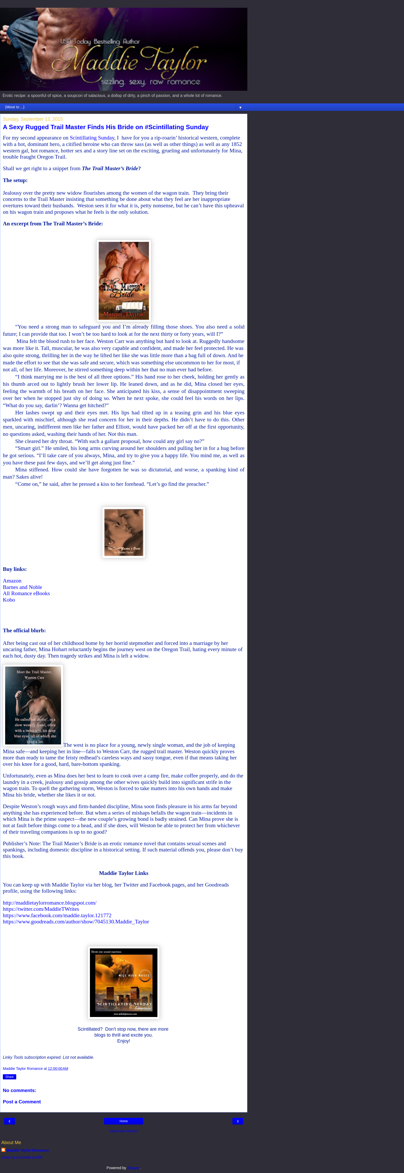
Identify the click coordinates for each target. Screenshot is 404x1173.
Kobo (9, 600)
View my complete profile (22, 1157)
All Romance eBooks (26, 593)
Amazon (12, 581)
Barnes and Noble (22, 587)
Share (9, 1077)
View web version (123, 1131)
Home (124, 1121)
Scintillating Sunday (92, 138)
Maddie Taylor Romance (27, 1150)
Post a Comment (22, 1101)
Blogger (133, 1168)
